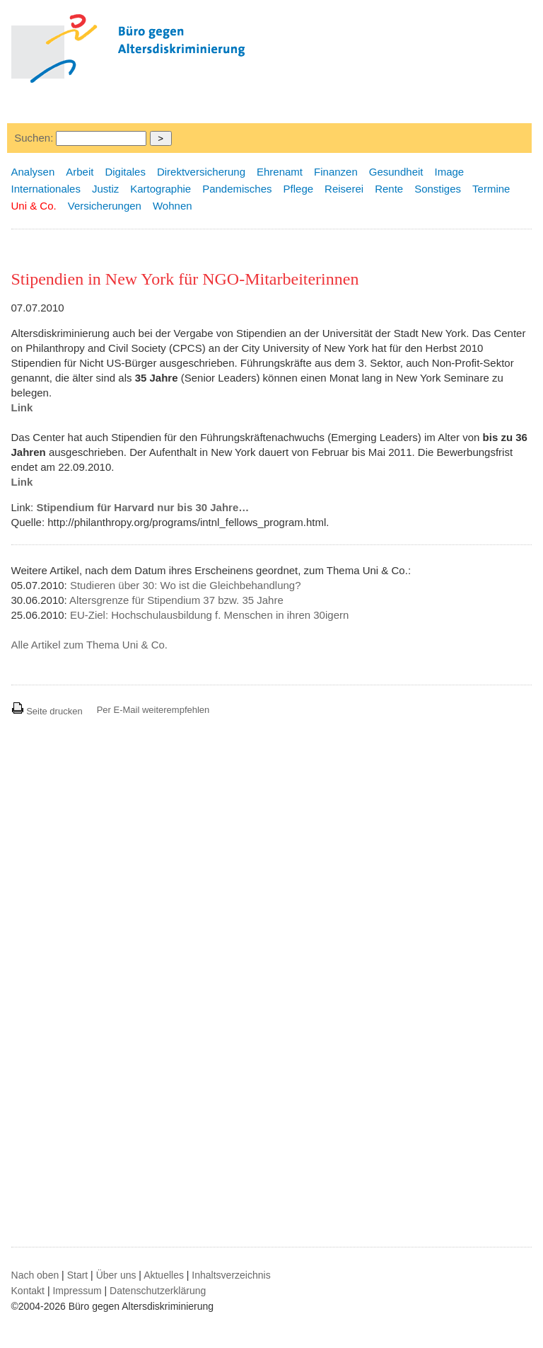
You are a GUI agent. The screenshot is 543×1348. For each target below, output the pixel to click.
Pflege (299, 189)
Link (22, 407)
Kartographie (160, 189)
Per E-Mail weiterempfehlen (153, 709)
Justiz (105, 189)
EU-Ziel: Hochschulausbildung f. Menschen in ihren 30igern (209, 615)
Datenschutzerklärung (158, 1290)
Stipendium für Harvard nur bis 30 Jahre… (142, 507)
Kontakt (28, 1290)
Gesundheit (396, 172)
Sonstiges (437, 189)
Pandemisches (237, 189)
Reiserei (344, 189)
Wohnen (172, 206)
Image (450, 172)
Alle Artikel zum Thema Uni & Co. (89, 645)
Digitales (125, 172)
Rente (389, 189)
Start (77, 1275)
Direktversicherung (201, 172)
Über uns (116, 1275)
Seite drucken (47, 711)
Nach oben (35, 1275)
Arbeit (79, 172)
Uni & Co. (34, 206)
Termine (491, 189)
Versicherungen (104, 206)
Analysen (33, 172)
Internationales (46, 189)
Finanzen (336, 172)
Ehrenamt (280, 172)
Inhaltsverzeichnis (231, 1275)
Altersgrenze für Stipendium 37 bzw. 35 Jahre (176, 600)
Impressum (76, 1290)
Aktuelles (164, 1275)
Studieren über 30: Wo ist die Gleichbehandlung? (185, 585)
